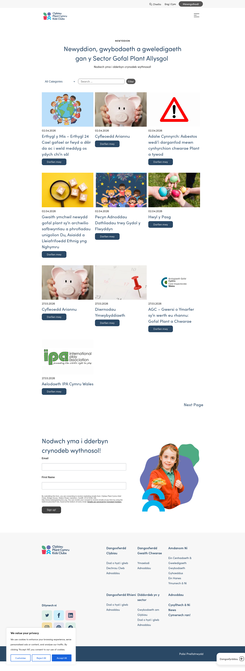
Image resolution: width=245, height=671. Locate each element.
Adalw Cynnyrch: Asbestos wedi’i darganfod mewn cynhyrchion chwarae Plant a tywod (173, 145)
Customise (20, 657)
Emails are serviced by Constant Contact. (50, 505)
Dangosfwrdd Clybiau (116, 551)
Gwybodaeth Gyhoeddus (176, 570)
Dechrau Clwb (115, 568)
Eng (167, 4)
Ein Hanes (174, 578)
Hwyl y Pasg (159, 216)
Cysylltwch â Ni (179, 605)
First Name (39, 480)
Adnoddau (113, 573)
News (172, 610)
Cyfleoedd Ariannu (112, 136)
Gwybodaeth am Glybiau (148, 612)
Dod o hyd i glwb (117, 563)
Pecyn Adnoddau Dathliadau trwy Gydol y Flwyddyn (117, 222)
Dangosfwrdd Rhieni (121, 595)
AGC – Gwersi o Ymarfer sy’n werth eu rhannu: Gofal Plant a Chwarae (171, 315)
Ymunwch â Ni (177, 584)
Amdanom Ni (177, 548)
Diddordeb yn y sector (148, 597)
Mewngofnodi (191, 4)
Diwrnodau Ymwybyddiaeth (110, 312)
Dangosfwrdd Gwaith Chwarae (149, 551)
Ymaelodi (143, 563)
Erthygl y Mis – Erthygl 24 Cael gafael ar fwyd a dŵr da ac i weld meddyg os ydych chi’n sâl (66, 145)
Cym (173, 4)
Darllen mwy (54, 161)
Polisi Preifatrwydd (191, 654)
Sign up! (42, 513)
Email (36, 461)
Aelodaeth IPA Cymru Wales (67, 383)
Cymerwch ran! (179, 615)
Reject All (41, 657)
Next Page (193, 404)
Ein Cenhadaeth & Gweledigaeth (180, 560)
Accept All (62, 657)
